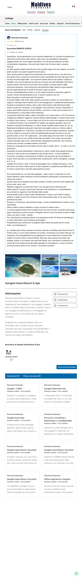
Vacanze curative (13, 391)
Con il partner (26, 391)
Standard (45, 30)
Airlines (52, 23)
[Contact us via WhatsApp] (76, 573)
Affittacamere (22, 23)
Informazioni (63, 294)
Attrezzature (63, 300)
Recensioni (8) (13, 376)
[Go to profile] (22, 385)
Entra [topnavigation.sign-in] (10, 7)
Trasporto (51, 12)
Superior (37, 30)
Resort (13, 23)
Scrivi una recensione (67, 367)
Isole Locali (44, 23)
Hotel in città (33, 23)
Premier (30, 30)
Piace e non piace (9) (32, 376)
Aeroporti (60, 23)
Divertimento (63, 306)
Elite (23, 30)
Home (7, 23)
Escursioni (31, 12)
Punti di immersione (72, 23)
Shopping (41, 12)
